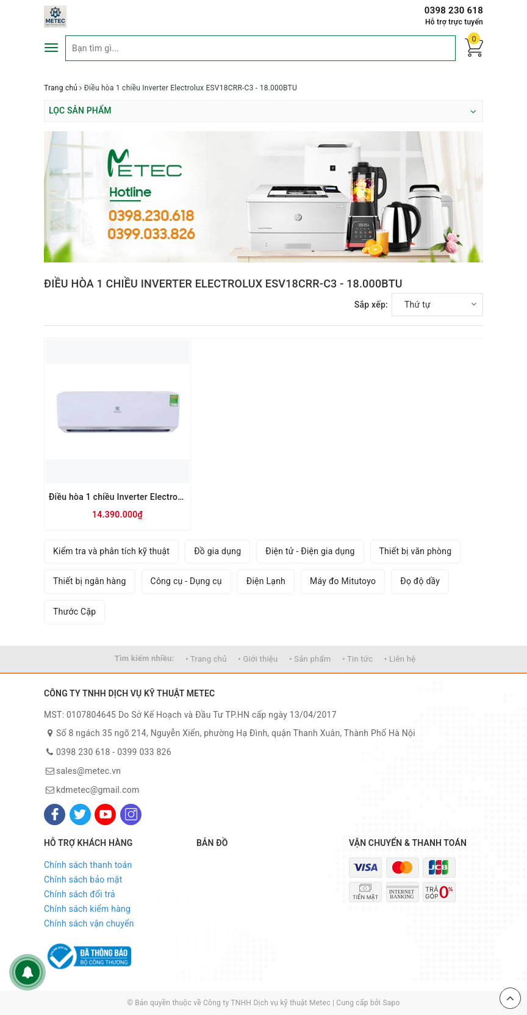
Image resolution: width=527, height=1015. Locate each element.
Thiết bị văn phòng (415, 551)
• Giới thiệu (258, 658)
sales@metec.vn (88, 771)
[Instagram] (131, 814)
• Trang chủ (205, 658)
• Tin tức (357, 658)
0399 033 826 (144, 752)
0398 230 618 (454, 10)
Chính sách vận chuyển (89, 923)
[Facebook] (54, 814)
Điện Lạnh (265, 581)
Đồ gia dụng (217, 551)
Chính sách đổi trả (79, 894)
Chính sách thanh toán (88, 865)
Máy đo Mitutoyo (343, 581)
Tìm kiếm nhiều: (144, 658)
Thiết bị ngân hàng (89, 581)
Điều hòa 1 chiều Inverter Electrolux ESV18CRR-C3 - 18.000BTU (117, 497)
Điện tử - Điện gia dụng (309, 551)
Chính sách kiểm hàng (87, 909)
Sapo (391, 1003)
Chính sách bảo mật (83, 879)
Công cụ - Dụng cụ (186, 581)
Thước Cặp (74, 611)
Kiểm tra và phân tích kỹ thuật (111, 551)
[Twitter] (80, 814)
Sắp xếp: (371, 304)
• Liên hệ (399, 658)
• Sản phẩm (310, 658)
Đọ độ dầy (420, 581)
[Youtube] (105, 814)
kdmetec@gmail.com (98, 790)
